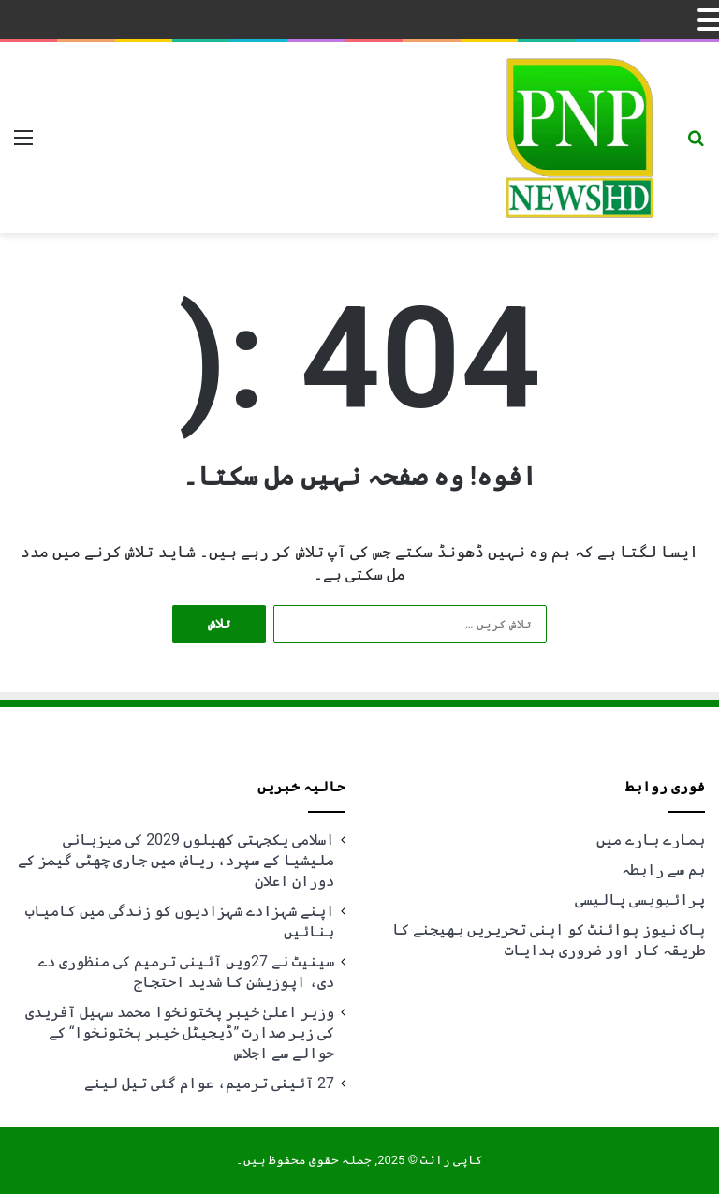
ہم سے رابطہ (663, 869)
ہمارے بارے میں (650, 839)
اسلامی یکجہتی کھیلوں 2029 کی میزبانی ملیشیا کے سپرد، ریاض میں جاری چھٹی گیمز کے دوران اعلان (176, 860)
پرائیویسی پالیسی (640, 899)
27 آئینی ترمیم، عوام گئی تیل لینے (209, 1083)
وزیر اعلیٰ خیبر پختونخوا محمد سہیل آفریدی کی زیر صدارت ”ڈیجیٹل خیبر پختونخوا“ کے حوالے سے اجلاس (179, 1032)
